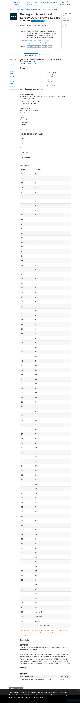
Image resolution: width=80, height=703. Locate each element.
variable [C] (54, 9)
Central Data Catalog (19, 9)
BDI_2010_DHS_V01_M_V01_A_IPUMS (40, 9)
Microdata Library (17, 3)
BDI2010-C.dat (31, 63)
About (36, 2)
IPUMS (28, 9)
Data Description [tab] (30, 55)
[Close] (78, 691)
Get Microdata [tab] (44, 55)
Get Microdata (38, 20)
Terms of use (62, 3)
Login (68, 3)
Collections (44, 2)
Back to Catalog (16, 688)
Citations (54, 2)
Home (10, 9)
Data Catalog (29, 3)
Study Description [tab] (16, 55)
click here (39, 697)
